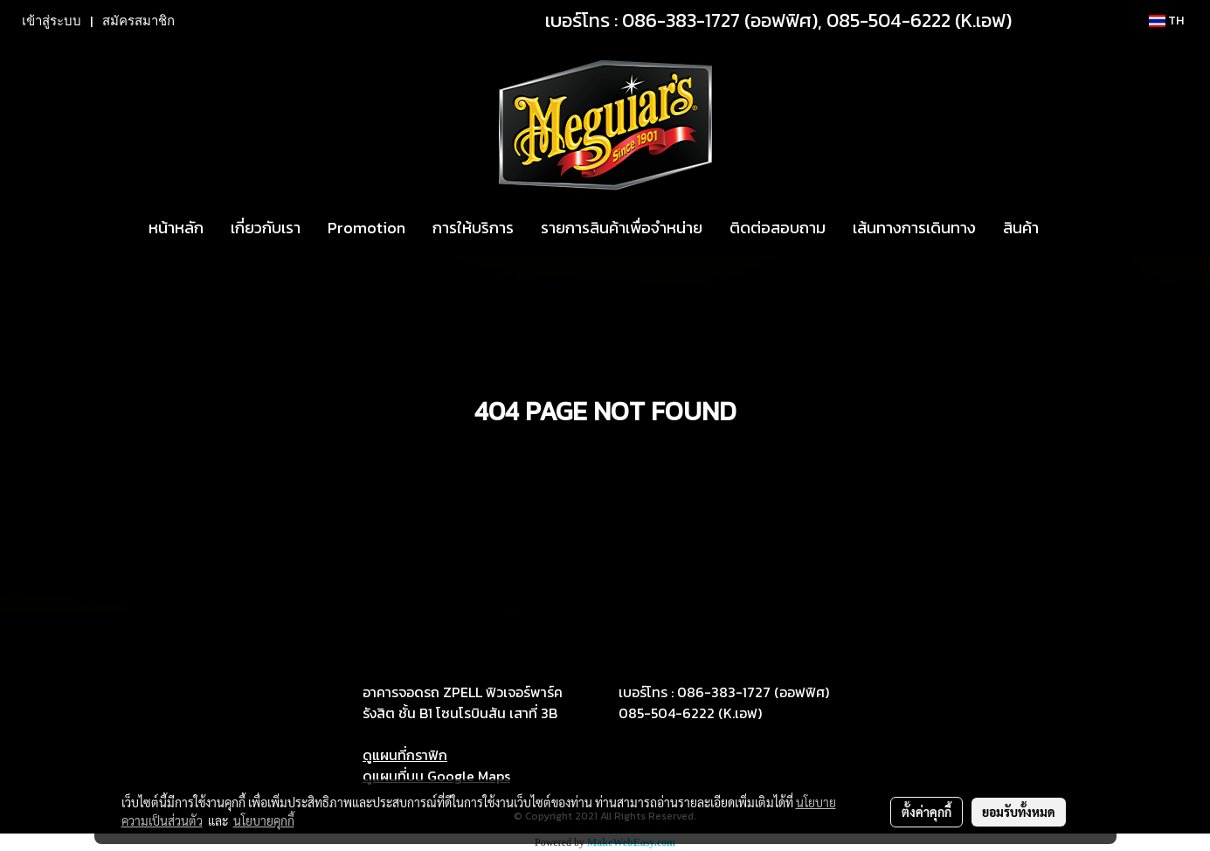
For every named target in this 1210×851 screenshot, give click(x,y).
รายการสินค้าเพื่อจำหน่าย (621, 227)
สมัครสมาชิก (138, 21)
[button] (1068, 228)
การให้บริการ (473, 227)
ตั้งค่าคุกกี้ (926, 812)
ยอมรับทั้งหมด (1018, 812)
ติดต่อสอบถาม (777, 227)
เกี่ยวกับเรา (266, 227)
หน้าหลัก (176, 227)
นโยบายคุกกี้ (263, 820)
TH (1166, 20)
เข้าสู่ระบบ (51, 21)
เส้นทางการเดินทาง (914, 227)
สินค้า (1021, 227)
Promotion (366, 227)
